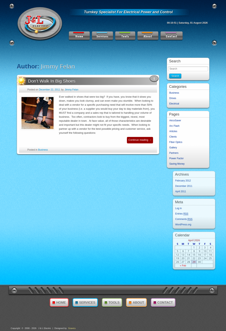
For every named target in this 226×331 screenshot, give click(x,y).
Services (102, 35)
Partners (174, 153)
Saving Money (177, 163)
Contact (171, 35)
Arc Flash (175, 126)
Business (43, 151)
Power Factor (177, 158)
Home (79, 35)
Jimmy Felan (71, 91)
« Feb (199, 265)
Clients (174, 136)
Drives (173, 98)
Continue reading (140, 142)
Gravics (72, 328)
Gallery (174, 147)
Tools (125, 35)
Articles (174, 131)
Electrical (175, 103)
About (147, 35)
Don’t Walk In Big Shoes (47, 83)
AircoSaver (176, 120)
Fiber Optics (176, 142)
